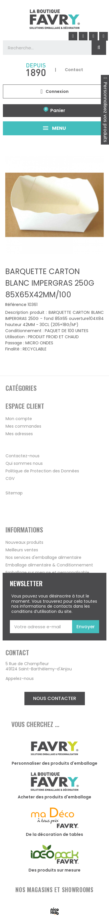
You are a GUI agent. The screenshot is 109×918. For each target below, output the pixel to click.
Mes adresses (19, 434)
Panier (57, 110)
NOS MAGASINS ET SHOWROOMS (54, 889)
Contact (74, 70)
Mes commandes (23, 426)
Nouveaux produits (24, 542)
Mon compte (19, 419)
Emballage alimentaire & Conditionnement (49, 565)
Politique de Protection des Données (42, 471)
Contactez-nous (23, 456)
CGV (10, 478)
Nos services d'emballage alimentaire (43, 557)
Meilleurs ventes (22, 550)
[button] (54, 698)
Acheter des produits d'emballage (54, 797)
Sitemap (14, 493)
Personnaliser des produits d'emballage (54, 763)
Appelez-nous (20, 678)
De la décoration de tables (54, 834)
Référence (15, 304)
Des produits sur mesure (54, 870)
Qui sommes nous (24, 463)
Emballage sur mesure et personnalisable (47, 572)
